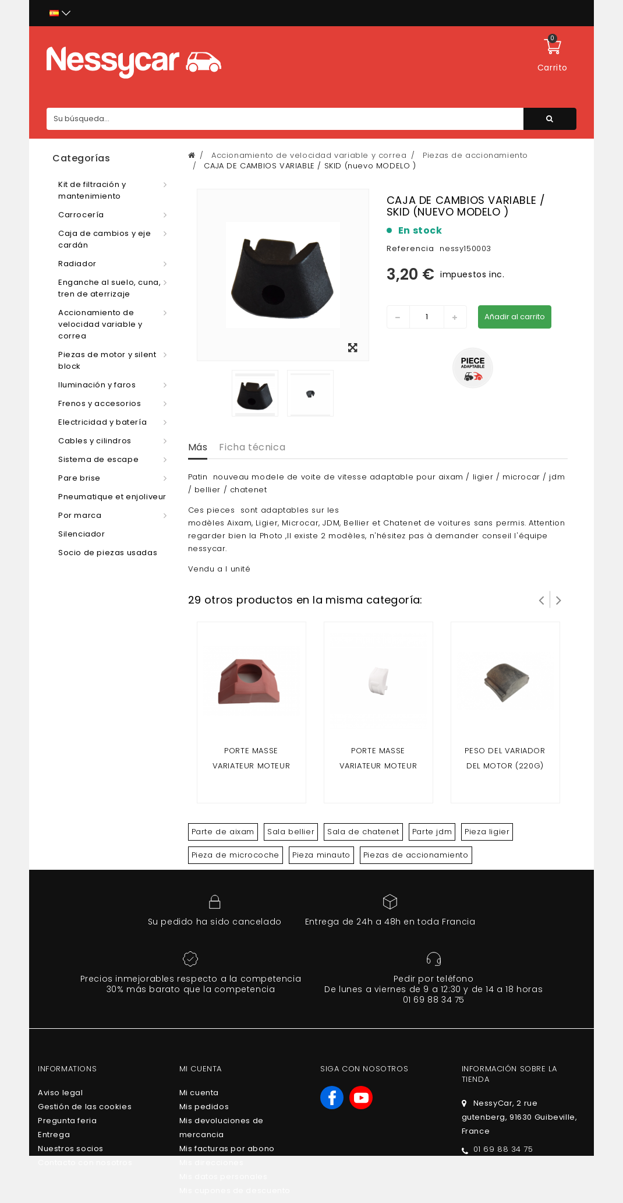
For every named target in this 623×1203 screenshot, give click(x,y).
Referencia (410, 248)
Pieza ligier (487, 831)
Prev (541, 599)
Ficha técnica (252, 447)
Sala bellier (290, 831)
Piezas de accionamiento (416, 854)
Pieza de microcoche (235, 854)
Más (198, 447)
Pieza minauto (321, 854)
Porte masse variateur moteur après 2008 (378, 765)
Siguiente (559, 599)
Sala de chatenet (363, 831)
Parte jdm (432, 831)
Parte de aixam (223, 831)
